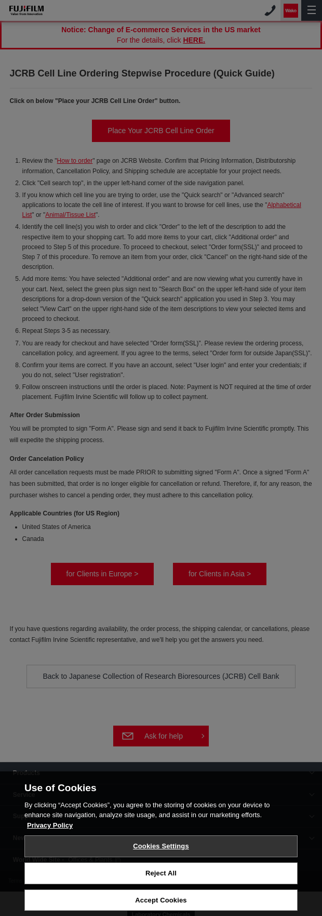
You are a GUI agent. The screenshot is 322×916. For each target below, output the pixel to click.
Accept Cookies (160, 902)
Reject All (161, 875)
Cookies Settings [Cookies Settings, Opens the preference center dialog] (161, 849)
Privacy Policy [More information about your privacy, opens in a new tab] (50, 827)
